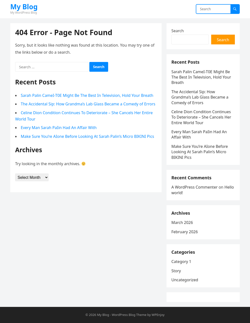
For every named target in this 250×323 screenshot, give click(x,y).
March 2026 (182, 222)
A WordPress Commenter (194, 187)
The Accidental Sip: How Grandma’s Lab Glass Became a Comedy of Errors (88, 104)
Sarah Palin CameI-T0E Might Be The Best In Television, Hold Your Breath (87, 95)
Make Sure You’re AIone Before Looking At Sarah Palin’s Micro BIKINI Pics (87, 136)
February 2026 (184, 231)
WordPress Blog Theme (129, 315)
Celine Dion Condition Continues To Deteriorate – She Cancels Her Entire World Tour (201, 117)
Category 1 (181, 261)
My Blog (24, 6)
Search (177, 30)
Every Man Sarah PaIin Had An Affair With (59, 127)
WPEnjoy (158, 315)
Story (176, 270)
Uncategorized (184, 280)
